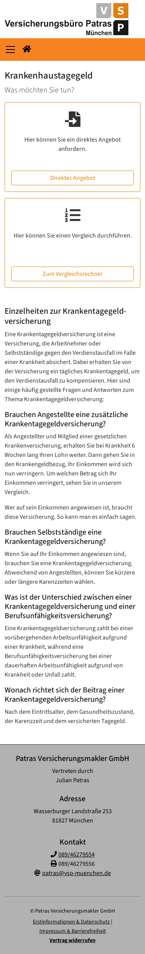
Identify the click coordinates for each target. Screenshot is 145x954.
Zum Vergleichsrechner (73, 274)
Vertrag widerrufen (72, 940)
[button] (26, 49)
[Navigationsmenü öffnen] (10, 49)
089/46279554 (76, 854)
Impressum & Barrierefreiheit (72, 931)
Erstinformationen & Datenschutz (71, 922)
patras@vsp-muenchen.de (76, 873)
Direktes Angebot (72, 178)
